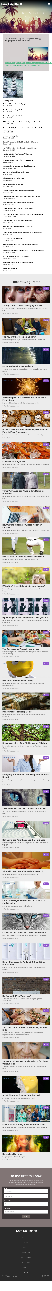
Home (26, 1272)
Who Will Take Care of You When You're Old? (18, 226)
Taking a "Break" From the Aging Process (17, 104)
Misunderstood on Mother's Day (14, 178)
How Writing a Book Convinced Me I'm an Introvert (20, 148)
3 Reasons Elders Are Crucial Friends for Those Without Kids (23, 250)
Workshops (26, 1257)
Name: (6, 1188)
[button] (49, 4)
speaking (26, 1253)
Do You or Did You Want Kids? (13, 238)
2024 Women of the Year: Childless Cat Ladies (18, 202)
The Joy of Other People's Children (15, 110)
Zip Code (7, 1208)
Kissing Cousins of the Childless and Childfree (18, 190)
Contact (26, 1237)
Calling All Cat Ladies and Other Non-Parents (18, 220)
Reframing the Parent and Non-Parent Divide (18, 208)
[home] (11, 4)
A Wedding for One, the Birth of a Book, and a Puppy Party (22, 122)
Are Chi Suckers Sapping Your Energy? (16, 256)
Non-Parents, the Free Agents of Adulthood (17, 154)
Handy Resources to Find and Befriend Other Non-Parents (22, 232)
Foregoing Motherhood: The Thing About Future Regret (21, 196)
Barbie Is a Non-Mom (10, 268)
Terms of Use (12, 1276)
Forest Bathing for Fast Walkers (13, 116)
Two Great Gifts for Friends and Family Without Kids (20, 244)
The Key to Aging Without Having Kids (16, 172)
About (26, 1267)
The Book (26, 1262)
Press (26, 1248)
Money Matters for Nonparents (13, 184)
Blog (26, 1243)
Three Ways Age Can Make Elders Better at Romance (20, 142)
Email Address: (9, 1201)
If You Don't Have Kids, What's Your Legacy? (18, 160)
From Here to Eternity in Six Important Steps (18, 262)
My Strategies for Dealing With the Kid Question (19, 166)
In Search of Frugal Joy (11, 136)
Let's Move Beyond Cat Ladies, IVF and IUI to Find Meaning (23, 214)
